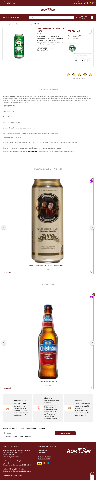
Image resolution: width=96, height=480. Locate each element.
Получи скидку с (75, 36)
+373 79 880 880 (77, 4)
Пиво (12, 24)
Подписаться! (65, 433)
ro (77, 17)
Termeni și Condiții (44, 457)
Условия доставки (82, 55)
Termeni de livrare (44, 459)
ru (80, 17)
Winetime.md (32, 151)
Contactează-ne (43, 451)
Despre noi (42, 453)
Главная (6, 24)
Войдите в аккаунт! (87, 17)
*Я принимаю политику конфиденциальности (17, 436)
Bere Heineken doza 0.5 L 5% (27, 24)
